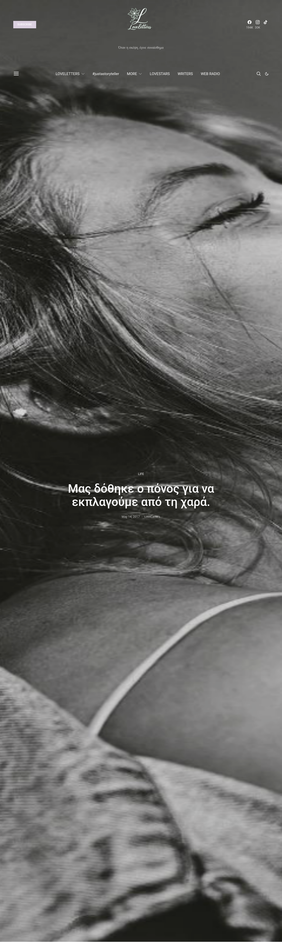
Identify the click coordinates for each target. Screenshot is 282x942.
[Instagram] (257, 24)
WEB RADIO (210, 74)
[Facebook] (249, 24)
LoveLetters (152, 516)
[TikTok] (265, 24)
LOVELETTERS (67, 74)
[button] (267, 74)
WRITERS (185, 74)
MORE (132, 74)
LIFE (141, 474)
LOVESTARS (160, 74)
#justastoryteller (105, 74)
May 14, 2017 (131, 516)
